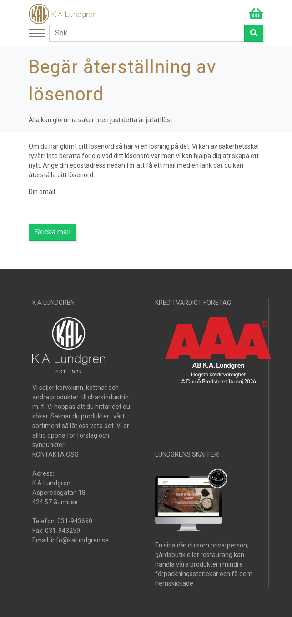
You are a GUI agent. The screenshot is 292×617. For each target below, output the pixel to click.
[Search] (147, 33)
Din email (42, 191)
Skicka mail (52, 232)
